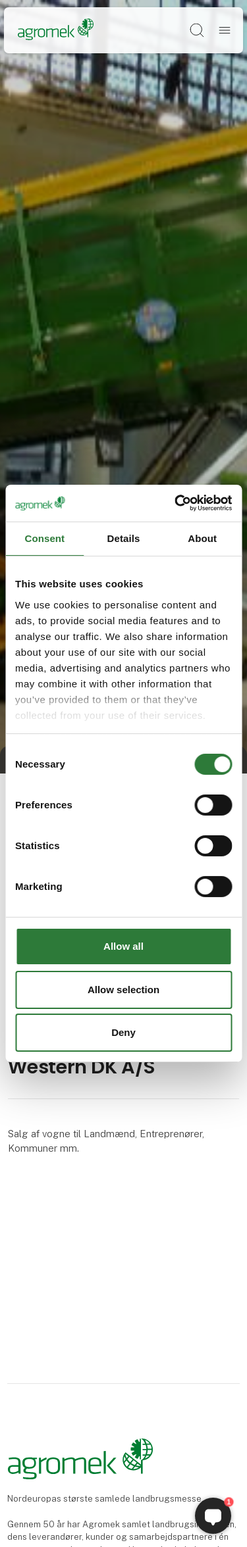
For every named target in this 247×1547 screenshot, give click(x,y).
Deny (123, 1032)
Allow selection (123, 989)
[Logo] (56, 29)
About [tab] (202, 537)
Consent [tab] (44, 537)
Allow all (123, 946)
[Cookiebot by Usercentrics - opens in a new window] (176, 503)
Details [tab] (123, 537)
